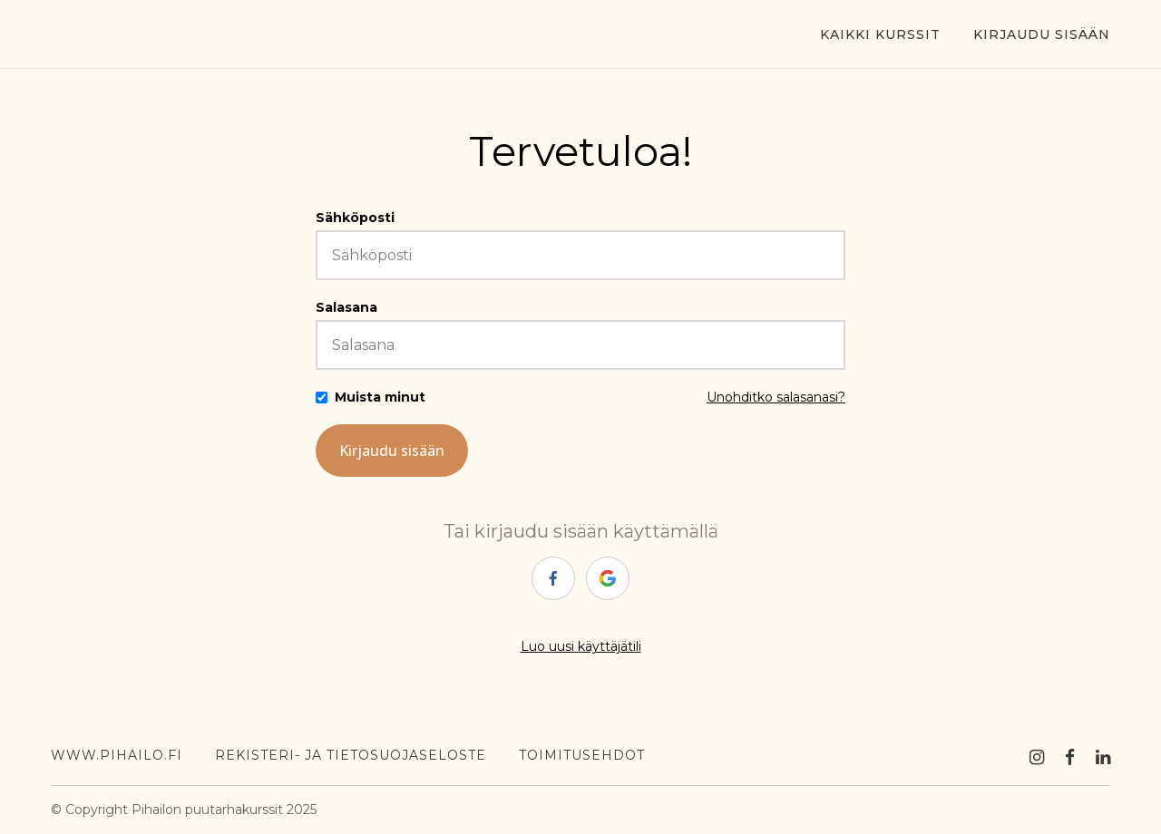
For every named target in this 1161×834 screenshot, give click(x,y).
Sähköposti (355, 217)
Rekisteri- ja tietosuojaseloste (350, 755)
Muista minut (380, 397)
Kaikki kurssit (880, 34)
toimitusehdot (582, 755)
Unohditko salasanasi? (776, 397)
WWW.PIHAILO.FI (116, 755)
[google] (607, 578)
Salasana (346, 307)
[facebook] (553, 578)
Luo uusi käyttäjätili (581, 646)
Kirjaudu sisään (1041, 34)
